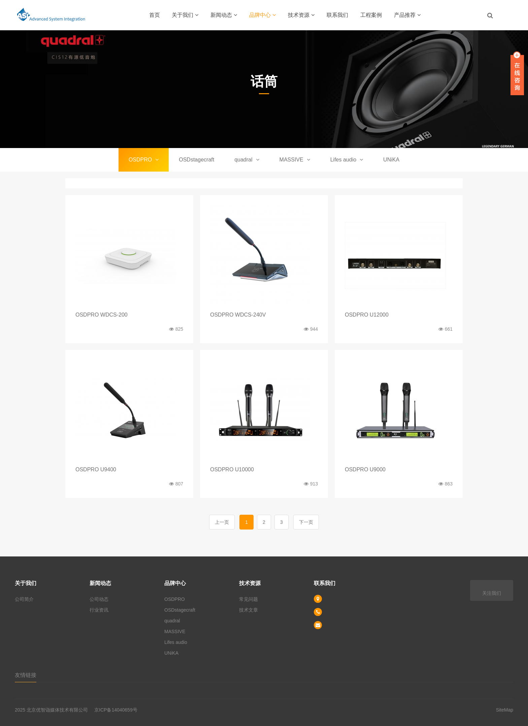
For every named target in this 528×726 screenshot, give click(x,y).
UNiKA (391, 159)
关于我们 (185, 15)
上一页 (222, 522)
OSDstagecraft (196, 159)
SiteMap (504, 710)
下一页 (306, 522)
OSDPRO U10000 (232, 469)
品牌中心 (262, 15)
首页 (154, 15)
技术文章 (248, 610)
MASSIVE (294, 159)
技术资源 (301, 15)
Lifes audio (346, 159)
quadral (246, 159)
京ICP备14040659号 (115, 710)
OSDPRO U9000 (365, 469)
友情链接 (25, 675)
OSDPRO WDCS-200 (101, 315)
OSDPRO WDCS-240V (238, 315)
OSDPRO (144, 159)
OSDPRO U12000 (367, 315)
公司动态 (99, 599)
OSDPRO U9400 (95, 469)
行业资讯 (99, 610)
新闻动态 (223, 15)
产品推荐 (407, 15)
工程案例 (371, 15)
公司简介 (24, 599)
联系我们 (337, 15)
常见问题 (248, 599)
